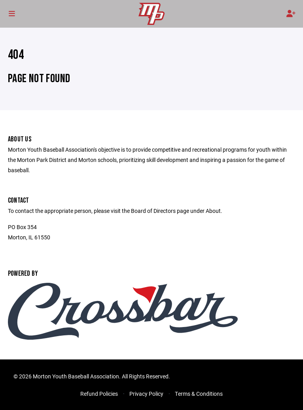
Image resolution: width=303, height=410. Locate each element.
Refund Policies (99, 393)
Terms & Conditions (199, 393)
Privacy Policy (146, 393)
